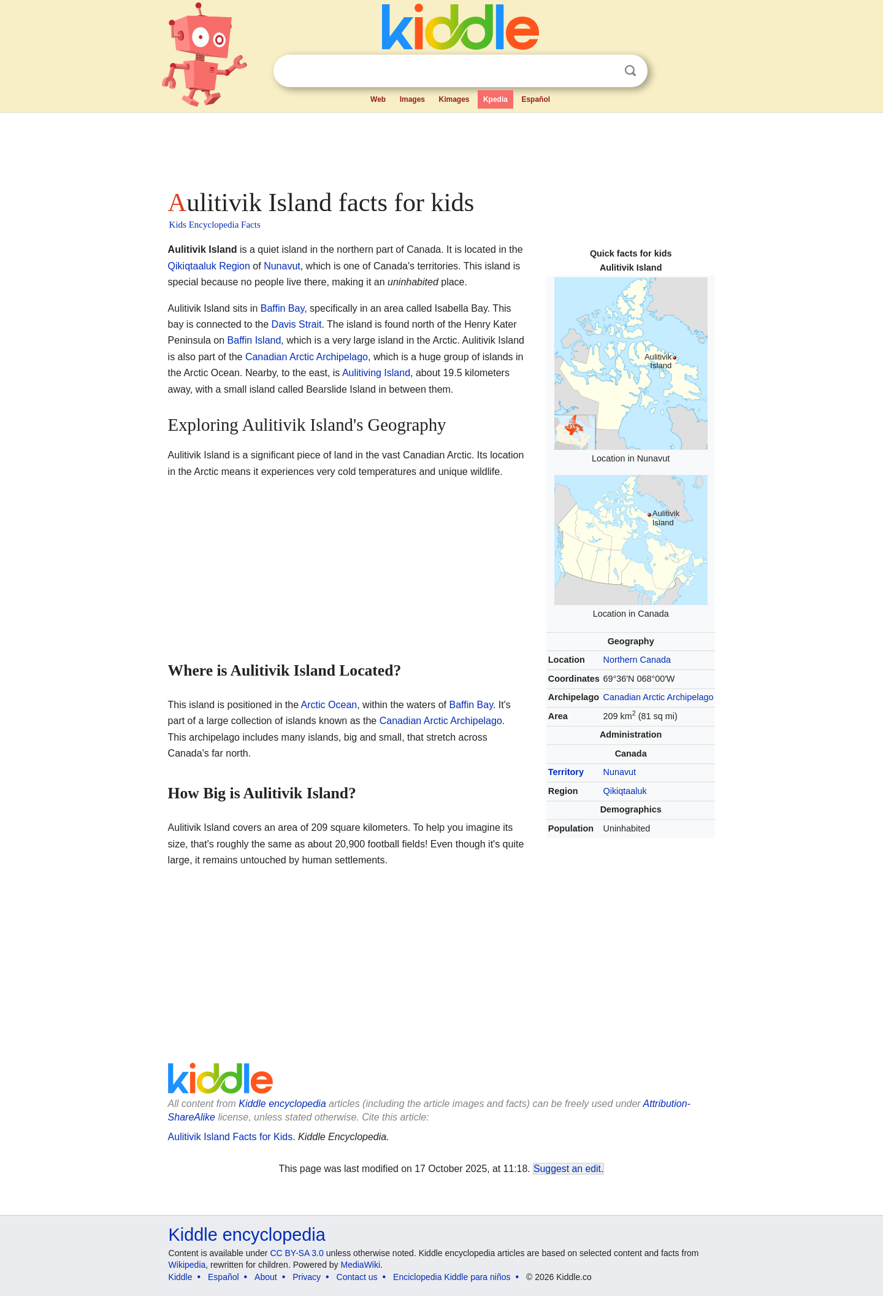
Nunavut (619, 772)
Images (412, 99)
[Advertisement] (441, 147)
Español (535, 99)
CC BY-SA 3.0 (296, 1253)
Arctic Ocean (329, 705)
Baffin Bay (282, 308)
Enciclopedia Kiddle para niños (451, 1277)
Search (630, 71)
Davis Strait (297, 324)
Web (378, 99)
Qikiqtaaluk (625, 791)
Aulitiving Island (376, 373)
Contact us (357, 1277)
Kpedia (495, 99)
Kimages (453, 99)
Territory (566, 772)
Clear (605, 71)
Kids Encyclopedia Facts (215, 225)
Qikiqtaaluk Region (209, 266)
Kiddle (181, 1277)
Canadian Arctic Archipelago (658, 697)
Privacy (306, 1277)
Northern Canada (637, 660)
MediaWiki (361, 1265)
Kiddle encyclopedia (282, 1103)
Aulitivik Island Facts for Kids (230, 1137)
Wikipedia (187, 1265)
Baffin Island (254, 340)
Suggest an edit (567, 1168)
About (265, 1277)
